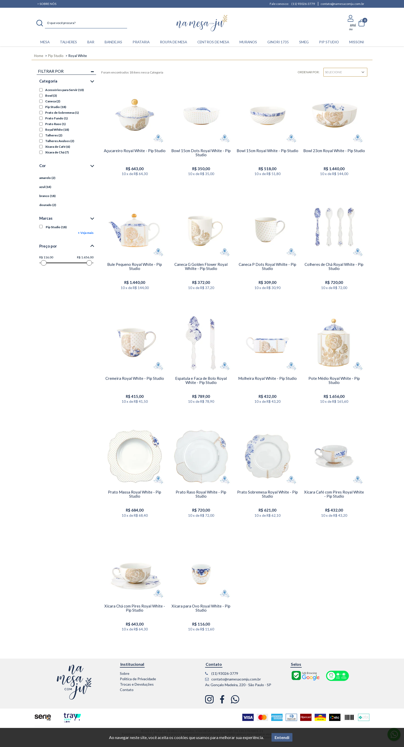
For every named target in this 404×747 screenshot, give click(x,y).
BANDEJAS (113, 42)
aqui (353, 25)
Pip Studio (329, 42)
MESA (45, 42)
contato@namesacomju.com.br (342, 4)
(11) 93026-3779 (303, 4)
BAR (90, 42)
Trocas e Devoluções (137, 684)
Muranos (248, 42)
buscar (40, 23)
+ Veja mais (86, 233)
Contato (127, 689)
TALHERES (68, 42)
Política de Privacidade (138, 679)
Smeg (304, 42)
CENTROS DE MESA (213, 42)
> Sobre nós (46, 4)
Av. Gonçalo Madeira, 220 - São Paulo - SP (238, 685)
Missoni (356, 42)
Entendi (282, 737)
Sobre (124, 673)
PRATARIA (141, 42)
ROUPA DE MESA (173, 42)
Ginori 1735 (278, 42)
